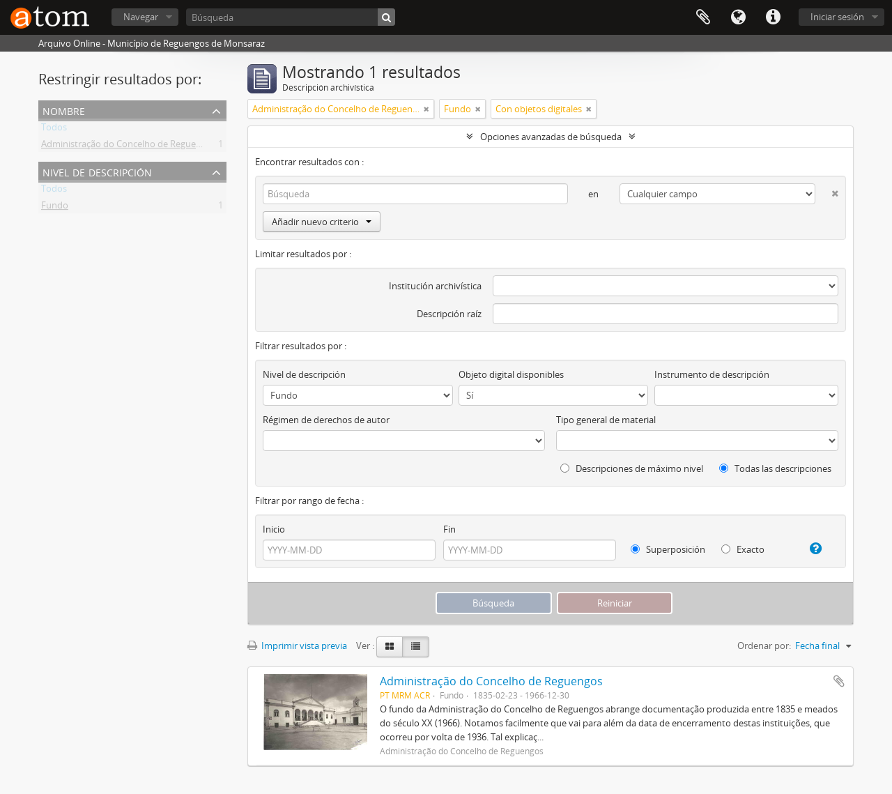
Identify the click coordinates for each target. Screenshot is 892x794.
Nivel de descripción (97, 171)
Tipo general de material (606, 419)
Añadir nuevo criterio (321, 221)
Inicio (274, 529)
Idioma (738, 17)
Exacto (742, 549)
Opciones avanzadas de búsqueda (551, 136)
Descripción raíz (449, 313)
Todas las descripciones (775, 468)
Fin (449, 529)
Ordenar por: (764, 645)
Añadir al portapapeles (839, 681)
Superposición (668, 549)
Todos (54, 129)
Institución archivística (435, 286)
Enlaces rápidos (772, 17)
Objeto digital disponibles (511, 374)
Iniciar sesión (837, 16)
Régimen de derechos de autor (326, 419)
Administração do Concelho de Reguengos (128, 146)
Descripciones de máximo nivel (631, 468)
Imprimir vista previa (297, 645)
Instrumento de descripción (711, 374)
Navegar (140, 16)
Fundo (54, 207)
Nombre (64, 109)
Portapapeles (703, 17)
